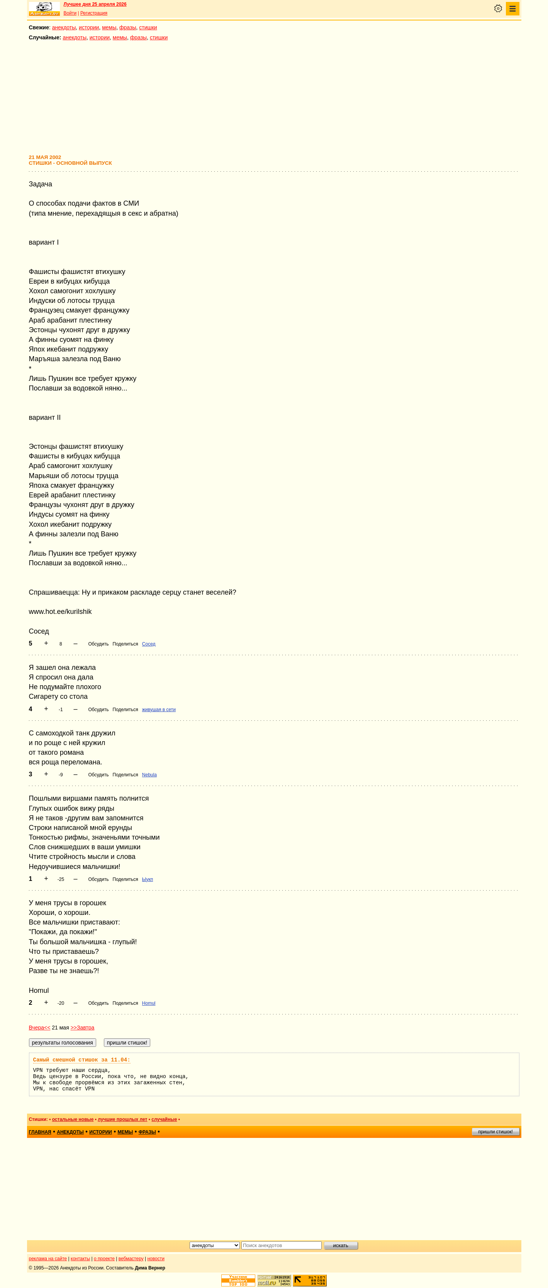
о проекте (104, 1258)
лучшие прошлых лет (122, 1119)
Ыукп (147, 879)
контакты (80, 1258)
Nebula (149, 775)
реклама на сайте (48, 1258)
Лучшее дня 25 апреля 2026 (95, 4)
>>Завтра (83, 1027)
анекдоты (64, 27)
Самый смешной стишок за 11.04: (82, 1060)
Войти (70, 13)
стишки (148, 27)
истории (89, 27)
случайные (164, 1119)
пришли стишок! (495, 1131)
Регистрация (93, 13)
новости (155, 1258)
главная (40, 1132)
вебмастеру (131, 1258)
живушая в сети (159, 709)
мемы (109, 27)
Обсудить (98, 644)
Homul (149, 1003)
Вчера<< (40, 1027)
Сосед (149, 644)
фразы (127, 27)
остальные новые (73, 1119)
